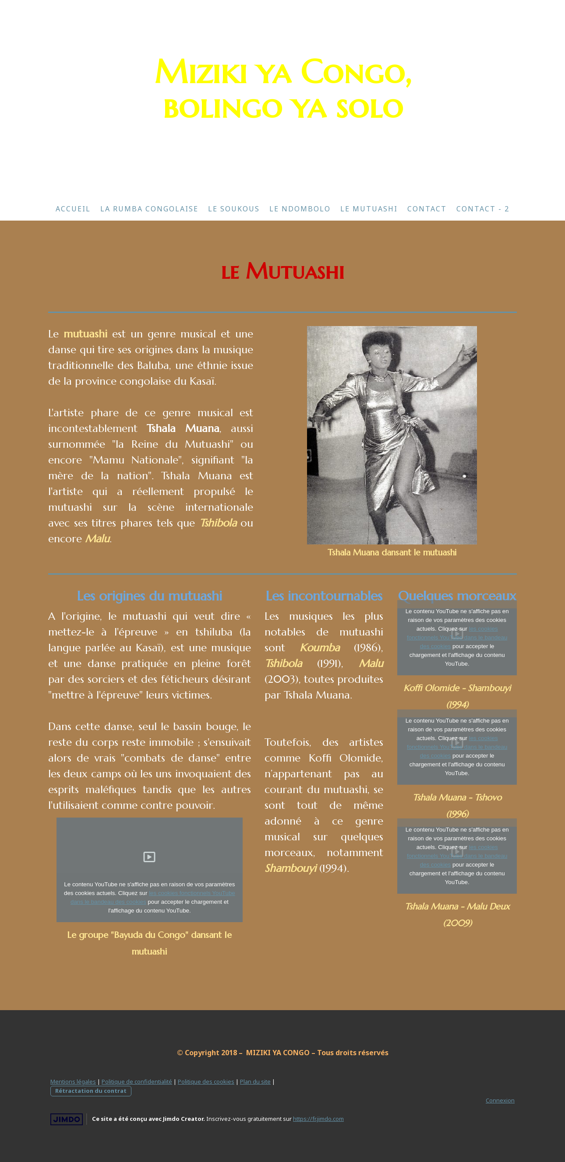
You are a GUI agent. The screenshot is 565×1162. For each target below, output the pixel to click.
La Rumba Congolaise (149, 209)
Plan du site (255, 1081)
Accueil (73, 209)
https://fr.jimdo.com (318, 1119)
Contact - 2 (482, 209)
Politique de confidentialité (137, 1081)
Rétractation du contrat (91, 1091)
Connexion (500, 1100)
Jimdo (66, 1119)
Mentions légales (73, 1081)
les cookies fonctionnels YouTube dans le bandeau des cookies (457, 637)
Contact (427, 209)
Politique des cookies (206, 1081)
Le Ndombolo (300, 209)
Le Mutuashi (369, 209)
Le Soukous (234, 209)
